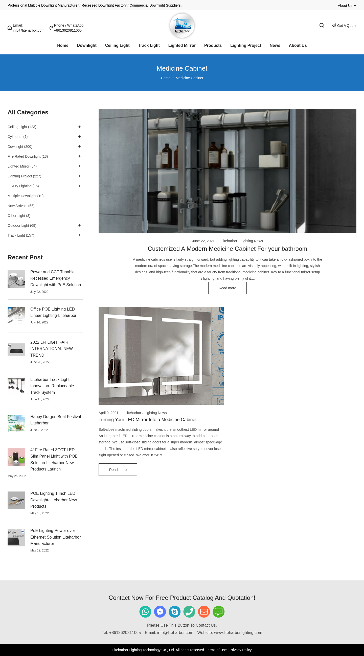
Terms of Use (216, 650)
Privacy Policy (241, 650)
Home (165, 78)
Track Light (16, 235)
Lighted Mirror (18, 166)
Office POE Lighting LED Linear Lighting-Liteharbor (53, 312)
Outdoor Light (18, 225)
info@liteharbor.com (175, 632)
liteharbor (227, 241)
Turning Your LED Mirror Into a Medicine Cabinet (148, 419)
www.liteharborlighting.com (238, 632)
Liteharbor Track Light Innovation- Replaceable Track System (52, 386)
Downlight (15, 147)
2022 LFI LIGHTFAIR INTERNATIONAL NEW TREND (51, 348)
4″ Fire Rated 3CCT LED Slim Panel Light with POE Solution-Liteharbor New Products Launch (54, 460)
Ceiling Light (17, 127)
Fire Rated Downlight (24, 156)
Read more (227, 288)
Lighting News (252, 241)
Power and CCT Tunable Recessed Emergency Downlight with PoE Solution (55, 278)
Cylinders (15, 137)
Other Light (16, 216)
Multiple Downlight (22, 196)
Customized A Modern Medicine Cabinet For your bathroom (227, 248)
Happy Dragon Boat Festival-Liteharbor (56, 420)
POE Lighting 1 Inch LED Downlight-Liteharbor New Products (53, 499)
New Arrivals (17, 206)
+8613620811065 (125, 632)
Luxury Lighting (20, 186)
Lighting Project (20, 176)
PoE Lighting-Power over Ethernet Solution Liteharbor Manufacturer (55, 537)
